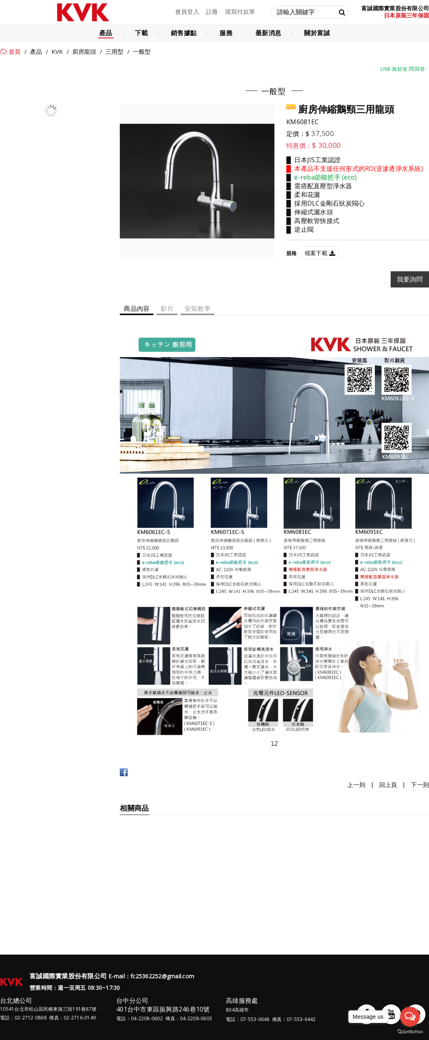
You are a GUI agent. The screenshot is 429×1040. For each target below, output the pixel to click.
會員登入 (187, 11)
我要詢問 (410, 279)
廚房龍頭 (84, 51)
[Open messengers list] (410, 1017)
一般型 (142, 51)
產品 (36, 51)
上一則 (356, 785)
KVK (57, 51)
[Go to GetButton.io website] (410, 1031)
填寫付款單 (240, 11)
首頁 (15, 51)
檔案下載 (316, 253)
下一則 (420, 785)
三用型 (115, 51)
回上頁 (388, 785)
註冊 (212, 11)
